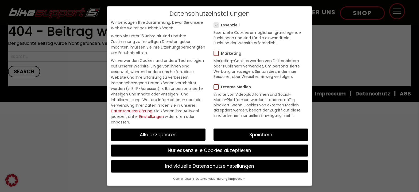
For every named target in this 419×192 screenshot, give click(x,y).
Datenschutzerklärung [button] (211, 179)
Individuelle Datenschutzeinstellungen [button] (209, 166)
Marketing (229, 53)
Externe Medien (234, 87)
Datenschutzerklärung (131, 111)
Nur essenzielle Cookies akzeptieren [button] (209, 150)
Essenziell (228, 25)
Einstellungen (151, 116)
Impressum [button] (237, 179)
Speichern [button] (260, 134)
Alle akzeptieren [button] (158, 134)
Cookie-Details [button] (183, 179)
